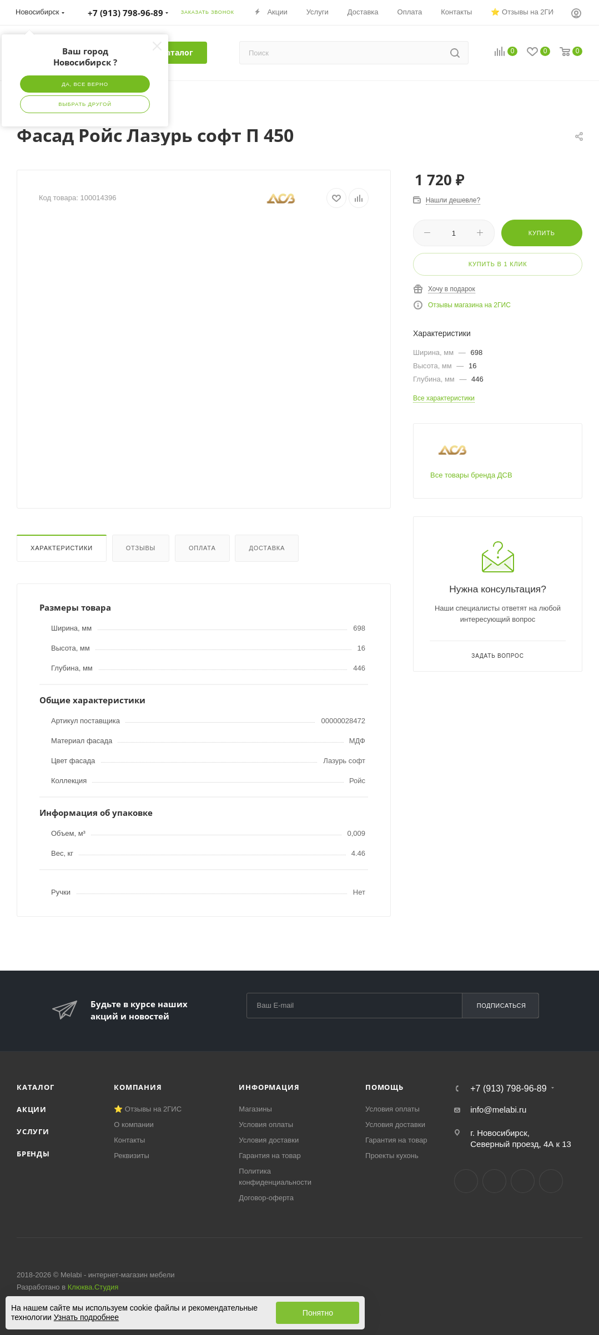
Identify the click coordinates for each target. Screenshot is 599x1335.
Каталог (35, 1087)
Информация (269, 1087)
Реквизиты (131, 1155)
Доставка (267, 548)
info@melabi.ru (498, 1109)
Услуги (33, 1131)
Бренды (33, 1154)
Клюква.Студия (93, 1287)
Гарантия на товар (269, 1155)
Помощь (384, 1087)
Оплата (202, 548)
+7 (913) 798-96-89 (508, 1088)
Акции (32, 1109)
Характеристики (62, 548)
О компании (134, 1124)
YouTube (523, 1181)
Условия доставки (269, 1140)
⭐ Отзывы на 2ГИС (148, 1109)
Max (551, 1181)
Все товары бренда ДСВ (471, 475)
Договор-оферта (266, 1198)
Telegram (494, 1181)
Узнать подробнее (86, 1317)
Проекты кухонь (392, 1155)
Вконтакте (466, 1181)
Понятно (318, 1312)
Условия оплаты (266, 1124)
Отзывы (140, 548)
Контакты (129, 1140)
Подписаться (501, 1005)
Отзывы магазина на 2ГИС (469, 305)
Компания (138, 1087)
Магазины (255, 1109)
